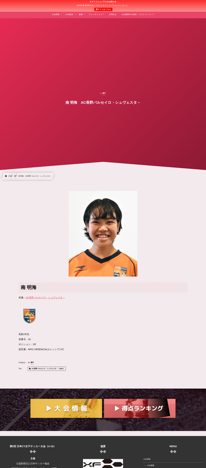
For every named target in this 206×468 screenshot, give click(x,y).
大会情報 (146, 459)
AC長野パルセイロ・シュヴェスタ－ (45, 297)
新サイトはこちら (103, 9)
